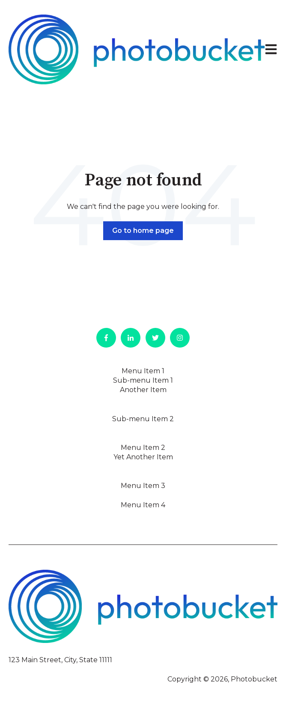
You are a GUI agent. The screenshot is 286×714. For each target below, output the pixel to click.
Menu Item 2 (143, 447)
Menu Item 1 (143, 371)
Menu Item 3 (143, 486)
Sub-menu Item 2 (143, 419)
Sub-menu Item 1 (143, 380)
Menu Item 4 (143, 505)
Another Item (143, 390)
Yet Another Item (143, 457)
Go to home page (143, 230)
